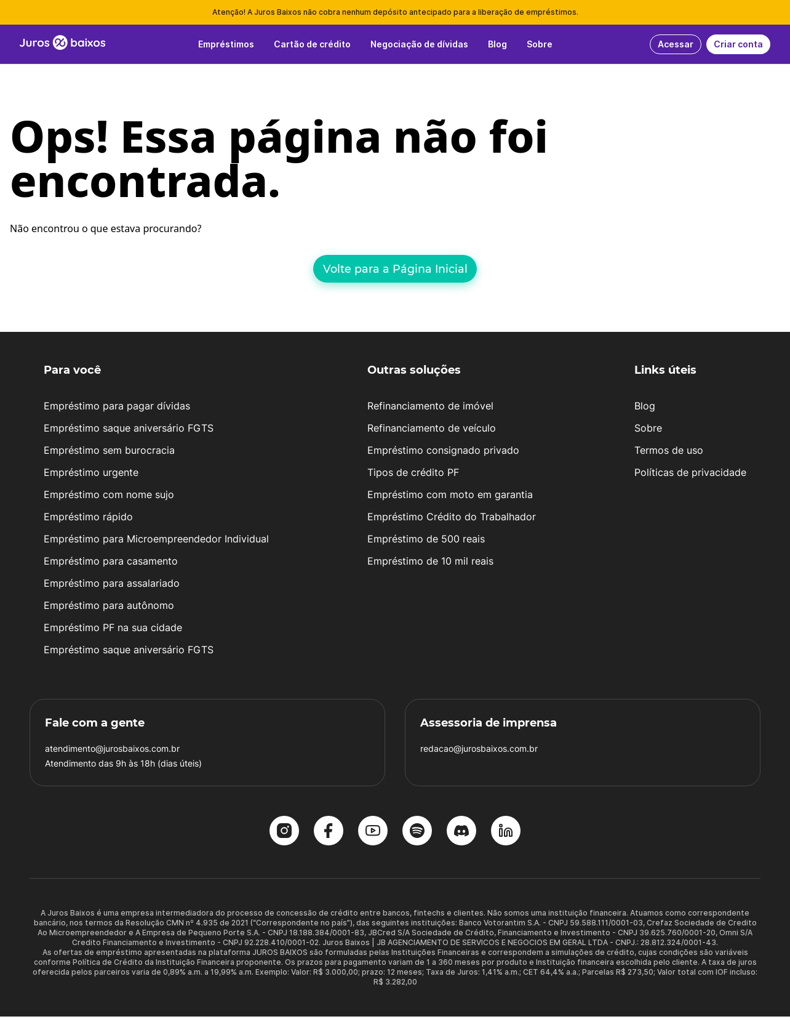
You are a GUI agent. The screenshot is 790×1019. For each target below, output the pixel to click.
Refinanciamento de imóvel (430, 408)
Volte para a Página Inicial (395, 268)
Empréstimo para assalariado (112, 585)
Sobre (648, 430)
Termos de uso (668, 452)
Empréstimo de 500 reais (426, 541)
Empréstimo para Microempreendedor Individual (156, 541)
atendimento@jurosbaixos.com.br (112, 751)
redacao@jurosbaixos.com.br (479, 751)
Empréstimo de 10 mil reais (430, 563)
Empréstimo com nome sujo (109, 497)
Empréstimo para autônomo (109, 608)
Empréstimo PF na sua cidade (113, 630)
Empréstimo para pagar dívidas (117, 408)
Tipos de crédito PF (413, 475)
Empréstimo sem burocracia (109, 452)
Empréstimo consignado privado (443, 452)
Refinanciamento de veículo (431, 430)
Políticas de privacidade (690, 475)
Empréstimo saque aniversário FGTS (128, 430)
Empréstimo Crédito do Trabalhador (451, 519)
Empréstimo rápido (88, 519)
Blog (644, 408)
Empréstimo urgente (91, 475)
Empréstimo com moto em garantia (450, 497)
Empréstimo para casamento (111, 563)
